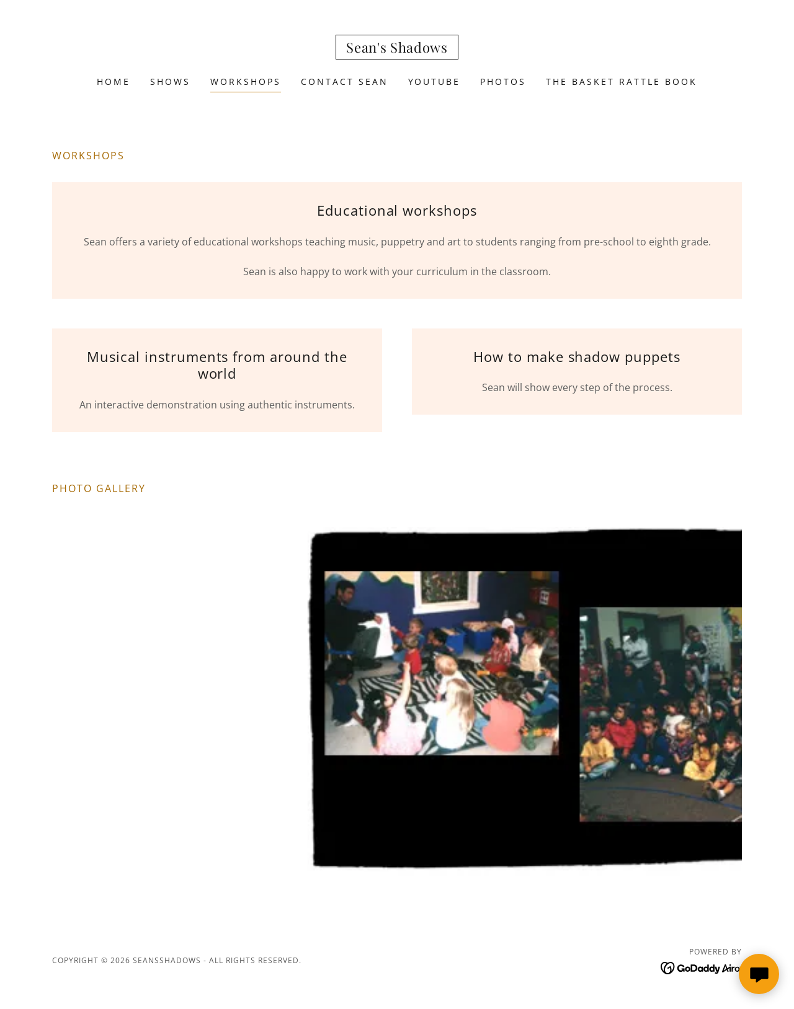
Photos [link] (503, 81)
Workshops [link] (245, 81)
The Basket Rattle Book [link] (621, 81)
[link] (397, 49)
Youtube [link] (434, 81)
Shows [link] (170, 81)
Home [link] (113, 81)
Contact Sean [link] (344, 81)
